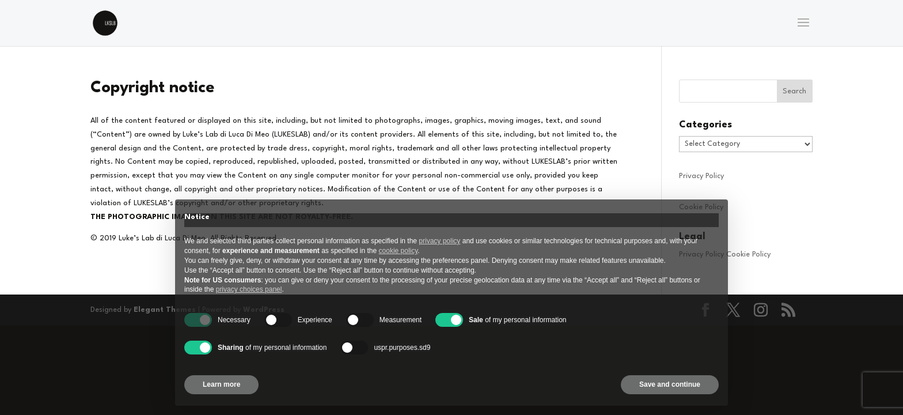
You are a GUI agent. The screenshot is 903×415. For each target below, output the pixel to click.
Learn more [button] (221, 384)
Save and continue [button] (669, 384)
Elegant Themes (165, 310)
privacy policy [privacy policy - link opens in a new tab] (439, 241)
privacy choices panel (249, 289)
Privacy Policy (701, 176)
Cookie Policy (748, 254)
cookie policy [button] (398, 251)
